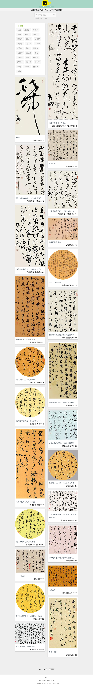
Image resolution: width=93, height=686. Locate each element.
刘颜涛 (20, 57)
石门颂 (20, 48)
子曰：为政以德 (55, 282)
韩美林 (35, 30)
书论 (68, 126)
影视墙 (27, 30)
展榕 (19, 71)
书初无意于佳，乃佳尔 (57, 123)
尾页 (52, 669)
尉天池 (28, 39)
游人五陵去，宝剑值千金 (25, 380)
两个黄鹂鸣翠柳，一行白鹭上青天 (29, 198)
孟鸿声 (37, 39)
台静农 (35, 67)
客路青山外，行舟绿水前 (25, 502)
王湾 (38, 505)
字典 (56, 10)
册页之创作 (53, 652)
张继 (36, 272)
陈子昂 (37, 44)
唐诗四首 (52, 163)
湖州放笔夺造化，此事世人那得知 (29, 616)
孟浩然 (37, 382)
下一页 (48, 669)
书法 (37, 10)
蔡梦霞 (20, 44)
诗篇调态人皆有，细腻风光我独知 (61, 402)
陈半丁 (28, 62)
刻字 (51, 10)
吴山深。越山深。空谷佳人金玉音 (61, 483)
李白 (38, 342)
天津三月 (52, 590)
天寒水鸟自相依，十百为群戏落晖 (61, 443)
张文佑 (20, 53)
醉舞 (18, 137)
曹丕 (36, 53)
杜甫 (36, 201)
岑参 (38, 424)
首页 (32, 10)
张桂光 (37, 62)
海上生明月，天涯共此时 (25, 542)
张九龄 (35, 545)
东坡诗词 (62, 126)
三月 (71, 593)
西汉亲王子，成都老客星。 (26, 647)
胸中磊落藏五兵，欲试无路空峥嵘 (61, 335)
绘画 (41, 10)
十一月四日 (20, 576)
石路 (19, 30)
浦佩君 (35, 34)
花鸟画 (28, 44)
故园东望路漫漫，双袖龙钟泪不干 (29, 421)
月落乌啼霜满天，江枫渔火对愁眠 (29, 269)
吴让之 (28, 53)
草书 (72, 126)
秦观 (19, 67)
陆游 (71, 338)
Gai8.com (55, 683)
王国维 (70, 520)
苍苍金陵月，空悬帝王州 (25, 339)
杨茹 (19, 34)
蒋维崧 (20, 62)
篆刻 (46, 10)
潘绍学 (27, 34)
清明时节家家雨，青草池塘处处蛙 (61, 558)
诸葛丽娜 (55, 126)
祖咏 (28, 48)
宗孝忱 (27, 67)
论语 (71, 285)
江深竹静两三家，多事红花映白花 (61, 211)
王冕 (28, 57)
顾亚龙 (35, 48)
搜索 (60, 10)
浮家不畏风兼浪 (55, 242)
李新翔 (20, 39)
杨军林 (35, 57)
